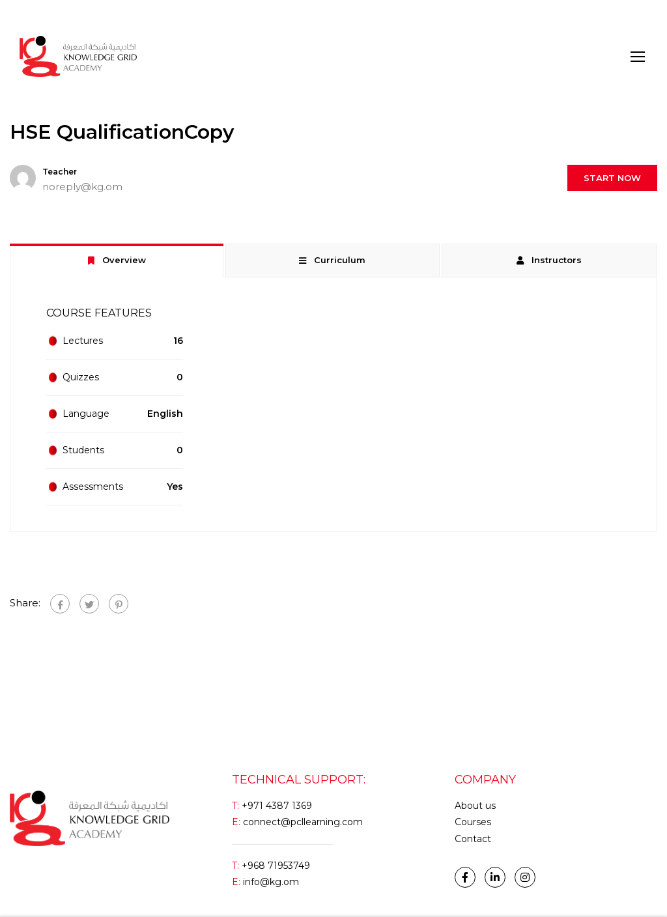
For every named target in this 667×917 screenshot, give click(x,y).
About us (475, 805)
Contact (473, 839)
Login (32, 16)
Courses (473, 822)
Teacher (59, 171)
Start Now (612, 178)
